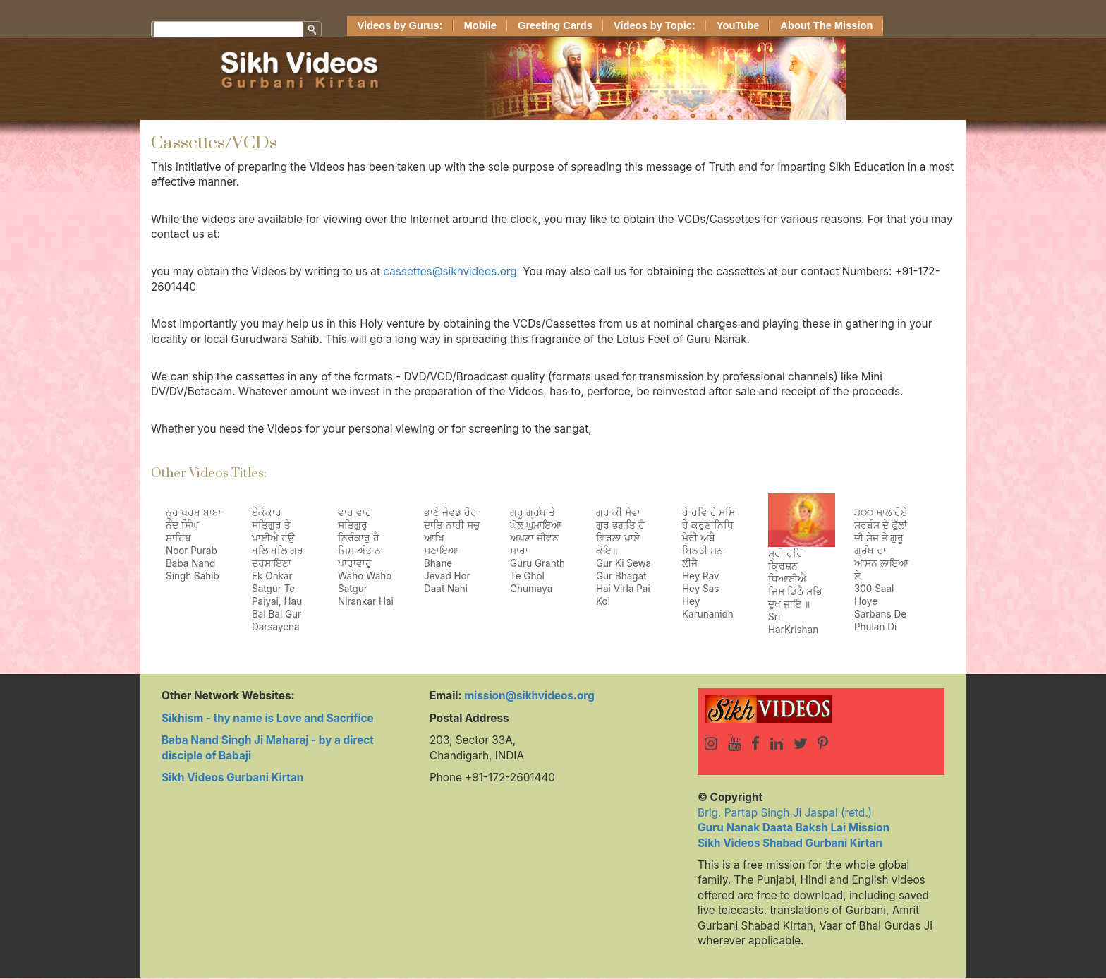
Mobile (480, 25)
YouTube (738, 25)
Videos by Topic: (654, 25)
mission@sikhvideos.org (529, 695)
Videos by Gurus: (400, 25)
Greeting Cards (555, 25)
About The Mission (826, 25)
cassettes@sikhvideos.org (449, 271)
